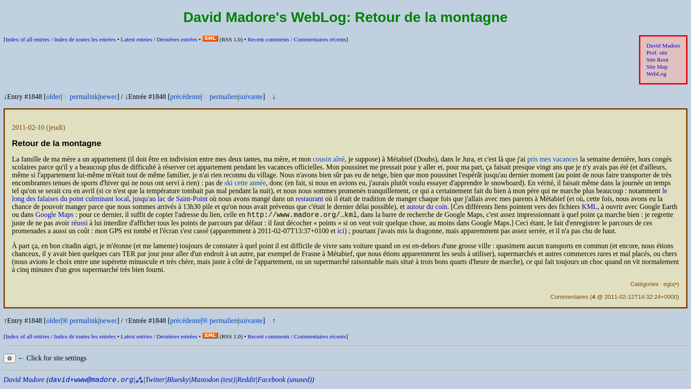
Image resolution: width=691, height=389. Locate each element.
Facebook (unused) (284, 381)
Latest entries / (159, 39)
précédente (185, 96)
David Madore (663, 45)
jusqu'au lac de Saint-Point (170, 198)
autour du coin (427, 206)
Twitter (155, 381)
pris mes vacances (552, 159)
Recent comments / (297, 39)
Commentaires (569, 298)
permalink (84, 96)
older (53, 96)
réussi (79, 224)
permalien (223, 96)
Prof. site (657, 52)
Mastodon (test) (213, 381)
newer (108, 96)
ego (668, 285)
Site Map (657, 66)
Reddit (246, 381)
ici (340, 232)
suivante (251, 96)
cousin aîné (329, 159)
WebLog (656, 73)
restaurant (309, 198)
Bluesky (178, 381)
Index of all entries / (60, 39)
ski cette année (245, 183)
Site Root (657, 59)
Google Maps (54, 216)
